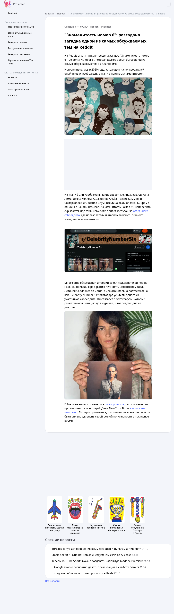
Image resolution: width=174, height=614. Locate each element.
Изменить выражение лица (20, 34)
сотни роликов (114, 404)
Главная (12, 12)
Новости (12, 77)
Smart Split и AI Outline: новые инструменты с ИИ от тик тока (95, 555)
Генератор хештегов (19, 54)
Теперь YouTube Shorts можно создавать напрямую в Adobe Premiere (101, 561)
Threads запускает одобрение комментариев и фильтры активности (100, 549)
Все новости (52, 581)
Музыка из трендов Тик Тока (20, 62)
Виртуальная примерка (20, 48)
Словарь (12, 95)
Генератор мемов (17, 42)
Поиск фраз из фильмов (21, 26)
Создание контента (18, 83)
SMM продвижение (18, 89)
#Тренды (106, 26)
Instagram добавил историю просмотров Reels (86, 573)
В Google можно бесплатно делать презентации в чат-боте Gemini (99, 567)
